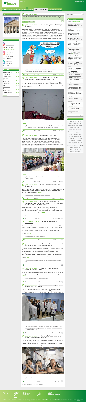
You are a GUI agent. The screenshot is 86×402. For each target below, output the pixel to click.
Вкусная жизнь (6, 83)
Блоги (15, 394)
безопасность (35, 214)
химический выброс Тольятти (49, 125)
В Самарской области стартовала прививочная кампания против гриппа (43, 336)
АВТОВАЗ (79, 121)
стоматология (77, 147)
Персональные (26, 394)
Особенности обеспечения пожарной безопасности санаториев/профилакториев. (44, 244)
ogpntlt (39, 218)
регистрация (81, 1)
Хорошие (25, 21)
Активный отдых (7, 76)
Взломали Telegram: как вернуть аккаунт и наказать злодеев (74, 38)
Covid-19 (71, 121)
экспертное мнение (15, 9)
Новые (30, 21)
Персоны (16, 395)
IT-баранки (5, 78)
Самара (27, 71)
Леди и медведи (9, 51)
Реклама (50, 393)
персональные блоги (54, 9)
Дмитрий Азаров (33, 328)
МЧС (27, 214)
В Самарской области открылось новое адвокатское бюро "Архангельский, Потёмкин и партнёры (74, 51)
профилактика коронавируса (75, 142)
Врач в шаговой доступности (48, 135)
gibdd (39, 239)
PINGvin (70, 36)
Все (34, 21)
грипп (43, 377)
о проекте (22, 1)
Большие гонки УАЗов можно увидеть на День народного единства (74, 43)
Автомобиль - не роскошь (73, 45)
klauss (70, 84)
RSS (82, 115)
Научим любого (9, 56)
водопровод (53, 214)
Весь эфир (78, 115)
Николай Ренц (48, 127)
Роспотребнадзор (73, 144)
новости (4, 9)
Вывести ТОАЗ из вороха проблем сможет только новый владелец (75, 110)
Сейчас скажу (6, 74)
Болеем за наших (10, 45)
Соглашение (40, 395)
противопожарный (47, 214)
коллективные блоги (40, 9)
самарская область (46, 195)
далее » (24, 67)
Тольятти (44, 176)
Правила (39, 394)
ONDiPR (38, 281)
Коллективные (26, 393)
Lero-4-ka (71, 62)
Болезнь (75, 123)
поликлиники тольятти (75, 140)
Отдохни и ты (9, 61)
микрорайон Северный (37, 176)
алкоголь (70, 123)
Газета (15, 397)
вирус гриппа (47, 377)
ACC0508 (71, 92)
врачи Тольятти (79, 125)
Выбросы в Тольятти (30, 125)
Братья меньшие (10, 47)
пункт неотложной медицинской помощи (54, 176)
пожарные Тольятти (44, 278)
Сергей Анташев (40, 328)
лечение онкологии (30, 326)
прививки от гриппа (38, 377)
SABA (38, 198)
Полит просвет (9, 63)
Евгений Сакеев (29, 176)
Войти (4, 392)
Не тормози (8, 58)
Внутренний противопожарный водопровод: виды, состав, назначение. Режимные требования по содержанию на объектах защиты (44, 203)
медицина (40, 195)
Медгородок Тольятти (53, 326)
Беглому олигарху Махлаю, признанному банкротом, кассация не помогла (75, 93)
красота (79, 129)
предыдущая (25, 384)
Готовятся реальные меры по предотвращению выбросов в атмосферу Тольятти (41, 78)
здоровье (76, 127)
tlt (75, 121)
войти (76, 1)
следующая (39, 384)
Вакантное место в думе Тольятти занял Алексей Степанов (75, 76)
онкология (36, 195)
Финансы (76, 53)
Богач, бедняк (9, 42)
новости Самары (33, 71)
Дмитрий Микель (54, 127)
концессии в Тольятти (58, 69)
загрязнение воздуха (39, 125)
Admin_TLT (7, 33)
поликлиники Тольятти (41, 71)
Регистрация (5, 393)
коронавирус (73, 129)
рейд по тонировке (37, 236)
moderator (38, 74)
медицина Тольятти (73, 134)
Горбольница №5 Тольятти (43, 326)
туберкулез (77, 151)
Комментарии (76, 21)
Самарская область (30, 377)
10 (34, 384)
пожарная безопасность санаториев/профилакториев (46, 260)
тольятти (28, 195)
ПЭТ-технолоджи (33, 329)
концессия (52, 69)
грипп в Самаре (54, 377)
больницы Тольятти (50, 71)
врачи (73, 125)
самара (31, 195)
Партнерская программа (54, 394)
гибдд (27, 236)
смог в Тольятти (58, 125)
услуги (24, 9)
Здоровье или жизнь (31, 25)
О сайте (39, 393)
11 (36, 384)
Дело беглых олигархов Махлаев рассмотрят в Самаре (75, 105)
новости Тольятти (75, 138)
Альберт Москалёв (34, 127)
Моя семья (8, 54)
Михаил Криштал (41, 127)
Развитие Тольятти (7, 92)
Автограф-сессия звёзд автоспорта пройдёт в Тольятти (75, 63)
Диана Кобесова (54, 328)
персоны (30, 9)
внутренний (41, 214)
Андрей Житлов (29, 178)
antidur (70, 74)
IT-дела (7, 65)
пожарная (31, 214)
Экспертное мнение (7, 72)
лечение (74, 131)
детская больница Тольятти (31, 69)
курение (70, 131)
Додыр (4, 85)
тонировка (31, 236)
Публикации (70, 21)
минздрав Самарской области (43, 69)
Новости (16, 393)
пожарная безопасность (31, 260)
